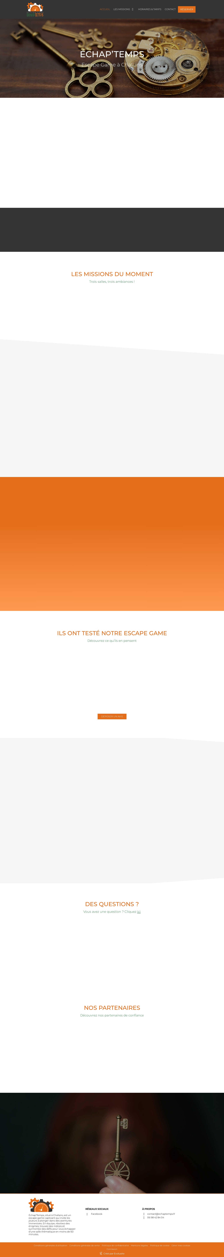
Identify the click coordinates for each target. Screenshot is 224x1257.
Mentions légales (139, 1245)
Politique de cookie (159, 1245)
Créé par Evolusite (114, 1253)
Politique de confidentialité (115, 1245)
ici (139, 912)
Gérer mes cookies (181, 1245)
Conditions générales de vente (84, 1245)
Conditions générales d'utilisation (50, 1245)
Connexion (112, 1249)
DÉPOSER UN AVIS (112, 716)
